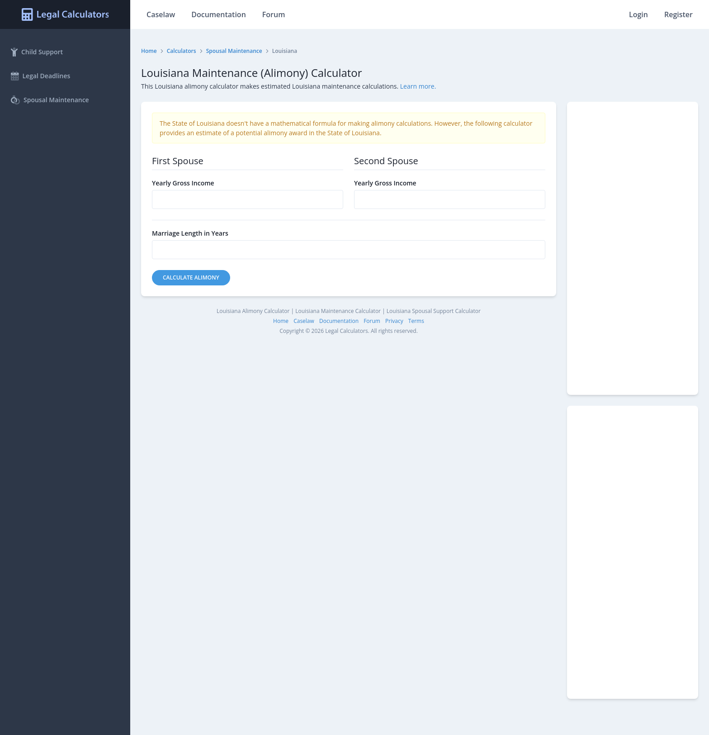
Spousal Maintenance (234, 51)
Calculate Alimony (191, 277)
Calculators (181, 51)
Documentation (218, 14)
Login (638, 14)
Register (678, 14)
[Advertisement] (632, 248)
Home (149, 51)
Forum (273, 14)
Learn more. (418, 86)
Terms (416, 321)
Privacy (394, 321)
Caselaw (161, 14)
